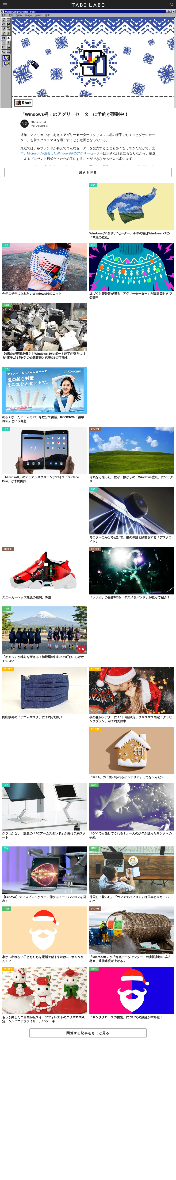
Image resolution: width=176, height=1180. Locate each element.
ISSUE (6, 305)
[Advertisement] (88, 1109)
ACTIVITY (8, 669)
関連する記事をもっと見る (87, 1033)
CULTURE (95, 429)
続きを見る (88, 172)
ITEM (93, 185)
